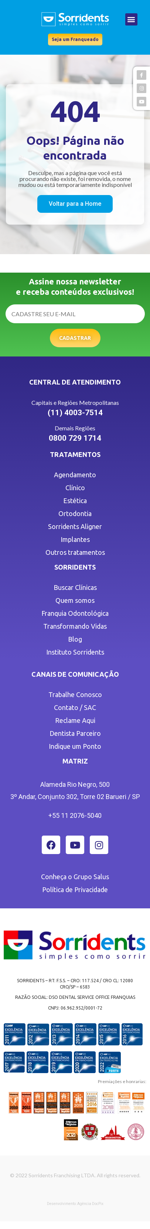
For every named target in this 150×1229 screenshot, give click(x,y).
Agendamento (75, 474)
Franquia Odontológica (75, 613)
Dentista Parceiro (75, 733)
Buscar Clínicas (75, 587)
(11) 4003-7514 (75, 412)
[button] (131, 19)
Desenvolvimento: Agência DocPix (75, 1204)
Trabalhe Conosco (75, 694)
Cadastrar (75, 338)
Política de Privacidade (75, 889)
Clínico (75, 487)
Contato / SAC (75, 707)
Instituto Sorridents (75, 652)
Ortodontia (75, 513)
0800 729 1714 (75, 438)
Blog (75, 639)
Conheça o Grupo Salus (75, 876)
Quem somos (75, 600)
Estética (75, 500)
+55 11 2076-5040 (75, 815)
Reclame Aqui (75, 720)
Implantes (75, 539)
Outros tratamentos (75, 552)
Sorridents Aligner (75, 526)
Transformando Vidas (75, 626)
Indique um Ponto (75, 746)
